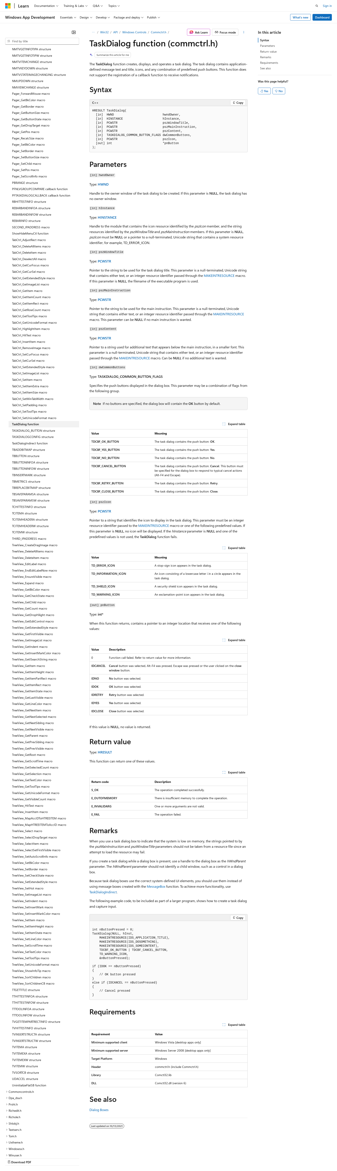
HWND (103, 184)
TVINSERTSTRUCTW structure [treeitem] (31, 1003)
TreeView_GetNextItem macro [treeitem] (31, 673)
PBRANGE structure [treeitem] (25, 145)
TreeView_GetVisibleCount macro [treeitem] (33, 762)
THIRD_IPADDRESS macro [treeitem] (29, 501)
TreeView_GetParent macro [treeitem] (29, 698)
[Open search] (316, 6)
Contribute (77, 1158)
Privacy (94, 1158)
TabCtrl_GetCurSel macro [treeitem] (28, 234)
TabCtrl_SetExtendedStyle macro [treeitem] (33, 330)
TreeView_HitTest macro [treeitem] (27, 768)
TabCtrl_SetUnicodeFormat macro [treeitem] (34, 380)
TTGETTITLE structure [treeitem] (26, 952)
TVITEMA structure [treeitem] (24, 1010)
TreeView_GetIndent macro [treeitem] (29, 609)
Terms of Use (157, 1158)
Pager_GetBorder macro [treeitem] (28, 69)
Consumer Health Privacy (123, 1158)
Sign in (327, 6)
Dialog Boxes (99, 1109)
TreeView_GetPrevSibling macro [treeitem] (33, 705)
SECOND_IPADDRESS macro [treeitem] (31, 190)
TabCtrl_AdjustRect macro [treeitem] (29, 202)
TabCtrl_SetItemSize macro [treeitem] (29, 355)
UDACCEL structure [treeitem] (25, 1041)
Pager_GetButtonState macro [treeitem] (31, 82)
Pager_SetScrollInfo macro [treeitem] (29, 139)
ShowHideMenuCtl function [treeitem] (30, 196)
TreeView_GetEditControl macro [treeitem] (33, 584)
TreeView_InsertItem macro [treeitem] (30, 774)
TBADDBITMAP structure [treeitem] (28, 412)
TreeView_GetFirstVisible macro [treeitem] (32, 597)
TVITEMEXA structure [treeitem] (26, 1016)
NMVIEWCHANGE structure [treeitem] (30, 50)
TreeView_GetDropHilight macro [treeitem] (33, 577)
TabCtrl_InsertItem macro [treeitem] (28, 304)
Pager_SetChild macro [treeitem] (26, 126)
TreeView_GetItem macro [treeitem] (28, 628)
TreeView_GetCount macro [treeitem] (29, 571)
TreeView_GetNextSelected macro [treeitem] (34, 679)
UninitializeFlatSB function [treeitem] (29, 1048)
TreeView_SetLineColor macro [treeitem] (31, 902)
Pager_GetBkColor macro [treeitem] (28, 63)
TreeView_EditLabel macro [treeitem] (29, 527)
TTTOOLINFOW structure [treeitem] (28, 978)
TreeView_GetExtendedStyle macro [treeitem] (34, 590)
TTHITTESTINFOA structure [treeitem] (29, 959)
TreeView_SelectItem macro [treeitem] (30, 806)
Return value (268, 51)
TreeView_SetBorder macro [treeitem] (29, 832)
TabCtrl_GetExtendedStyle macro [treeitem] (33, 241)
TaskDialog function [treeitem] (25, 387)
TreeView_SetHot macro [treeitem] (27, 851)
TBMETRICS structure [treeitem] (26, 444)
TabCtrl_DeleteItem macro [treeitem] (29, 215)
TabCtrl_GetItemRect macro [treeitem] (30, 266)
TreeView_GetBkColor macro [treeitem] (30, 552)
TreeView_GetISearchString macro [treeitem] (34, 622)
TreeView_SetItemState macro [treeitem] (31, 895)
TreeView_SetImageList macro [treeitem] (31, 857)
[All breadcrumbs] (93, 32)
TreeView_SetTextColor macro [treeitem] (31, 914)
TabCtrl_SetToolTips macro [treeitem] (29, 374)
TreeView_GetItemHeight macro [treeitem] (33, 635)
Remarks (265, 57)
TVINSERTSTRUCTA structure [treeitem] (31, 997)
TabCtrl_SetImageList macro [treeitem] (30, 336)
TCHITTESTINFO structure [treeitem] (29, 469)
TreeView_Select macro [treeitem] (27, 793)
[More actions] (244, 32)
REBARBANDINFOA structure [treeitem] (31, 171)
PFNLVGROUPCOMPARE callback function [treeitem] (40, 151)
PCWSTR (104, 261)
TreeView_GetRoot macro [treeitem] (28, 717)
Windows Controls (134, 32)
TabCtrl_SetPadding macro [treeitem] (29, 368)
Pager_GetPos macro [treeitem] (25, 94)
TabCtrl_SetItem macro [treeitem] (27, 342)
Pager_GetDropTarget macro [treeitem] (30, 88)
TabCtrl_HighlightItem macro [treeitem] (31, 291)
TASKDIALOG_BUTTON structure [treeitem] (33, 393)
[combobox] (42, 41)
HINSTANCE (107, 217)
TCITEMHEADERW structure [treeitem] (30, 488)
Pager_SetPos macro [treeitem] (25, 132)
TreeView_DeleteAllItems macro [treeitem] (32, 514)
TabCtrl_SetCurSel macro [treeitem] (28, 323)
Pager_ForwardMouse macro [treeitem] (31, 56)
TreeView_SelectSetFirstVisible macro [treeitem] (36, 813)
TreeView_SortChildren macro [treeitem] (31, 940)
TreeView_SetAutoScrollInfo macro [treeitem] (34, 819)
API (115, 32)
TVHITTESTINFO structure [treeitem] (29, 991)
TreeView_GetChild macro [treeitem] (29, 565)
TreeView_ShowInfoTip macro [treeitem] (31, 933)
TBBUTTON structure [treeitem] (25, 418)
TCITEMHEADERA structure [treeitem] (30, 482)
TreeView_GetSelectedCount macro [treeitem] (35, 730)
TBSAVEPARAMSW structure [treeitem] (30, 463)
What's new (300, 17)
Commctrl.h (158, 32)
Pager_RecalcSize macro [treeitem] (28, 101)
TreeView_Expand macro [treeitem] (28, 546)
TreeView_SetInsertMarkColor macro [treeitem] (36, 876)
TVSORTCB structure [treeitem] (25, 1035)
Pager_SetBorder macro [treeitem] (27, 113)
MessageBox (156, 886)
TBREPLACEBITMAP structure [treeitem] (31, 450)
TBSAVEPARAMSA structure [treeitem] (30, 457)
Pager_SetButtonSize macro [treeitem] (30, 120)
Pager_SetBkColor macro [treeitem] (28, 107)
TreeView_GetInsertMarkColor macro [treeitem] (36, 616)
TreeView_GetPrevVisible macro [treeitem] (32, 711)
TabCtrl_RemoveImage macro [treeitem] (31, 310)
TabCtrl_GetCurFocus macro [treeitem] (30, 228)
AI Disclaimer (13, 1158)
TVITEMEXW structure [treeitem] (26, 1022)
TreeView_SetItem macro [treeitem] (28, 883)
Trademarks (178, 1158)
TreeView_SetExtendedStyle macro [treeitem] (34, 844)
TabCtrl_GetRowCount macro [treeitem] (31, 272)
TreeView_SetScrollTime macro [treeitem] (32, 908)
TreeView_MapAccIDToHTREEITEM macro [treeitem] (39, 781)
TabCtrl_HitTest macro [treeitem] (26, 298)
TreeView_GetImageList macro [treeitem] (32, 603)
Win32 (104, 32)
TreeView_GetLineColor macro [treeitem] (31, 666)
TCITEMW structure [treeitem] (25, 495)
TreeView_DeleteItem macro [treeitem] (30, 520)
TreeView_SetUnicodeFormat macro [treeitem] (35, 927)
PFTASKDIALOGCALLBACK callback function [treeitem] (41, 158)
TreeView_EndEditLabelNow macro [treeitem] (34, 533)
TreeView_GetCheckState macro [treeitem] (33, 558)
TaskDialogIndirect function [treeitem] (30, 406)
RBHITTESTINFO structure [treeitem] (29, 164)
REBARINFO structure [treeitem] (26, 183)
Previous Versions (39, 1158)
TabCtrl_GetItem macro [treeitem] (27, 253)
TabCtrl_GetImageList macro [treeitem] (30, 247)
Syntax (264, 40)
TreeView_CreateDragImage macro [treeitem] (34, 508)
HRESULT (105, 752)
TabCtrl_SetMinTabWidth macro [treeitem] (32, 361)
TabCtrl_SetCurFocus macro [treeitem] (30, 317)
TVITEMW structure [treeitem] (25, 1029)
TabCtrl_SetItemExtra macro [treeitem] (30, 349)
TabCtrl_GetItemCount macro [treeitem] (31, 260)
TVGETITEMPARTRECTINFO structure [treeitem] (36, 984)
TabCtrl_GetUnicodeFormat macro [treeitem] (34, 285)
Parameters (267, 46)
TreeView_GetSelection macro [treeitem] (31, 736)
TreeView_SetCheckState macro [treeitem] (33, 838)
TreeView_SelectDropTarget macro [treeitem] (34, 800)
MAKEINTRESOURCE (219, 275)
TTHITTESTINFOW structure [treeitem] (30, 965)
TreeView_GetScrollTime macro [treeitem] (32, 724)
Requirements (269, 63)
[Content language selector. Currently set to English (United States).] (24, 1147)
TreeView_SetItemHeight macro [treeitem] (32, 889)
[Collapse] (73, 32)
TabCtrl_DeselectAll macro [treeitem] (29, 222)
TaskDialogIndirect (103, 892)
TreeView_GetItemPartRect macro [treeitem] (34, 641)
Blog (58, 1158)
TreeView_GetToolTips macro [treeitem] (30, 749)
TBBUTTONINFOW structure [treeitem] (30, 431)
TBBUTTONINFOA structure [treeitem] (30, 425)
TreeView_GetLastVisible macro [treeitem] (32, 660)
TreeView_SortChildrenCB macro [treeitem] (33, 946)
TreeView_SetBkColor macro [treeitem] (30, 825)
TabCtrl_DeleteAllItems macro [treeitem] (31, 209)
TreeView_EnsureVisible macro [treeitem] (31, 539)
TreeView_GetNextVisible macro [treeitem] (32, 692)
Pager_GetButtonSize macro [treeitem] (30, 75)
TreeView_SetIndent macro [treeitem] (29, 863)
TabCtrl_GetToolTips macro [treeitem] (29, 279)
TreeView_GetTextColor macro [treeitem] (31, 743)
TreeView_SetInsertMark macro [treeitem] (32, 870)
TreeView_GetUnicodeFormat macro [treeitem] (35, 755)
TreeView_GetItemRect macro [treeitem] (31, 647)
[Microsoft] (8, 6)
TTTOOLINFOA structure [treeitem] (28, 972)
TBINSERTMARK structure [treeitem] (29, 438)
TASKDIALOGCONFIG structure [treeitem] (33, 399)
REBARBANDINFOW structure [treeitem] (31, 177)
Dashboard (322, 17)
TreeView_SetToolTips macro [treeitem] (30, 921)
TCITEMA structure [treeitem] (24, 476)
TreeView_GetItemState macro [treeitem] (32, 654)
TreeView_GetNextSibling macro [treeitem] (33, 685)
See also (265, 68)
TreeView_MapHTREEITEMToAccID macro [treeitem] (39, 787)
